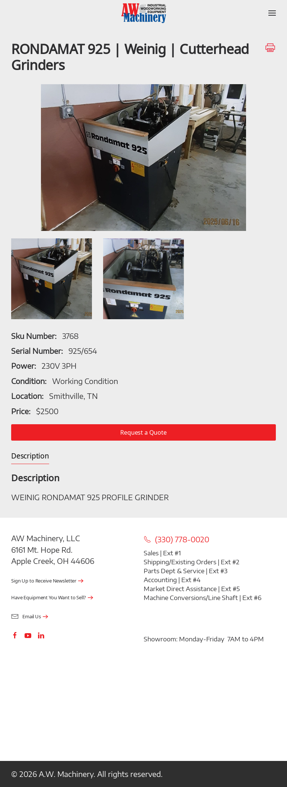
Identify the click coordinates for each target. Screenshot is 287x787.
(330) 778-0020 (176, 539)
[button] (272, 13)
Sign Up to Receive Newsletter (43, 581)
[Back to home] (143, 13)
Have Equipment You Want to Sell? (48, 598)
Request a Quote (143, 432)
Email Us (26, 617)
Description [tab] (30, 456)
